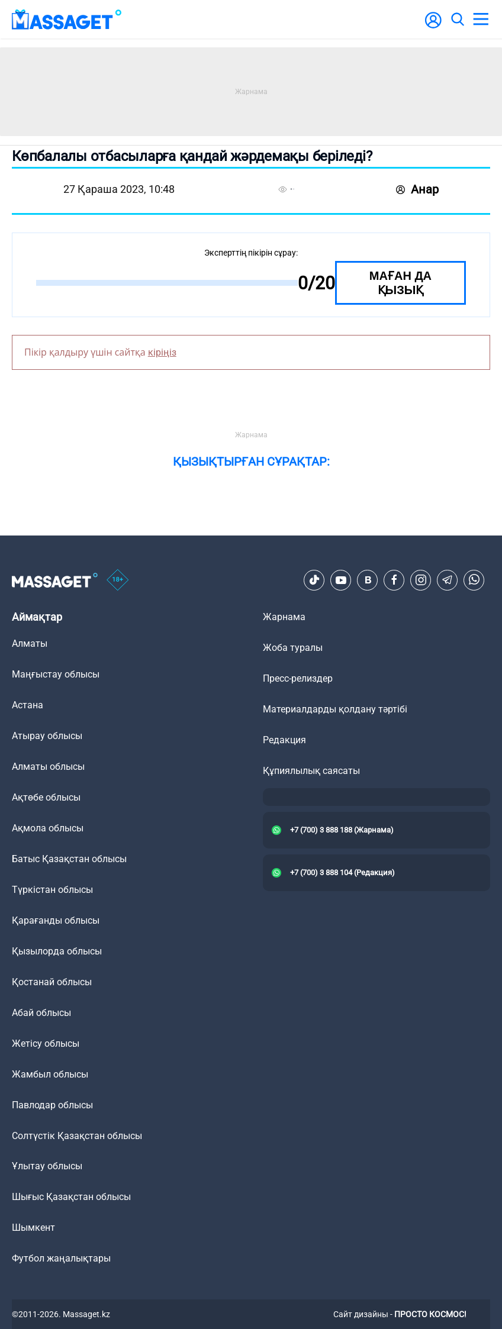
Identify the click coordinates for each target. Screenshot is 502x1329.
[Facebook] (394, 580)
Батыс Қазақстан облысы (69, 859)
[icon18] (118, 580)
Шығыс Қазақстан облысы (71, 1196)
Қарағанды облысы (55, 920)
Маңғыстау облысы (55, 674)
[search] (457, 19)
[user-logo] (433, 26)
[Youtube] (341, 580)
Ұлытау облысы (47, 1166)
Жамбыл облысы (50, 1074)
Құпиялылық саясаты (311, 770)
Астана (27, 705)
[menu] (480, 19)
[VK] (368, 580)
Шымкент (33, 1227)
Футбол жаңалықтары (61, 1258)
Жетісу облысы (45, 1043)
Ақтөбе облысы (46, 797)
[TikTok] (314, 580)
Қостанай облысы (52, 982)
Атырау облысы (47, 735)
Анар (417, 189)
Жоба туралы (293, 647)
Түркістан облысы (52, 889)
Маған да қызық (400, 282)
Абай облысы (41, 1012)
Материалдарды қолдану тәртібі (335, 709)
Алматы (29, 643)
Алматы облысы (48, 766)
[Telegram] (447, 580)
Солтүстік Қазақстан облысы (77, 1135)
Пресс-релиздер (298, 678)
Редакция (284, 740)
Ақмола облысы (47, 828)
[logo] (67, 19)
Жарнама (284, 616)
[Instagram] (421, 580)
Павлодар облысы (52, 1105)
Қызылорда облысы (57, 951)
